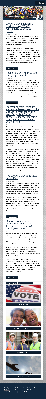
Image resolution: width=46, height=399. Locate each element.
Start (9, 283)
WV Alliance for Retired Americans (23, 328)
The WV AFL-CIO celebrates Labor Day (21, 177)
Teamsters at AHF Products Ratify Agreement (22, 74)
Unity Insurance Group (23, 352)
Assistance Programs (23, 376)
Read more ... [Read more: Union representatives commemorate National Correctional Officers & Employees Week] (12, 277)
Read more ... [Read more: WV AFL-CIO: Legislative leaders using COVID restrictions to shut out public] (12, 68)
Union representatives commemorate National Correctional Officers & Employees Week (19, 224)
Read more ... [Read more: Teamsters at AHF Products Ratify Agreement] (12, 103)
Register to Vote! (23, 305)
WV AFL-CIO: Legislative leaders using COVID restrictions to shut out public (19, 27)
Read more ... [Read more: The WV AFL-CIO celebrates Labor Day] (12, 217)
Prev (14, 283)
